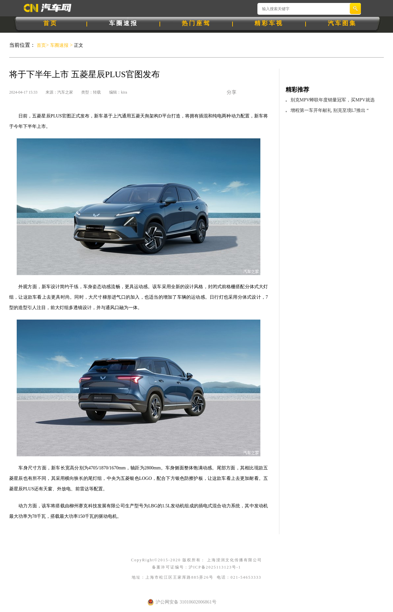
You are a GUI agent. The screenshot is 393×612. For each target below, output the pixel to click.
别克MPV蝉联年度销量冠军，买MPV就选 (332, 99)
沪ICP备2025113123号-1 (215, 567)
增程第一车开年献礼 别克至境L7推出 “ (329, 110)
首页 (50, 23)
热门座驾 (196, 23)
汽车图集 (342, 23)
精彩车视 (268, 23)
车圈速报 (123, 23)
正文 (78, 45)
